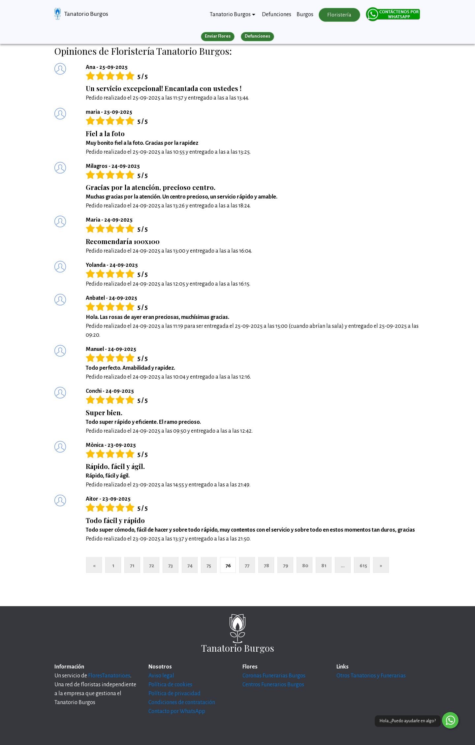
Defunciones (276, 14)
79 (285, 565)
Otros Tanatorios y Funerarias (371, 676)
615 (363, 565)
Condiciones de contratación (181, 702)
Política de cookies (170, 685)
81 (324, 565)
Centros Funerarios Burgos (273, 685)
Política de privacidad (174, 694)
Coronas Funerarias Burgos (273, 676)
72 (151, 565)
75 (208, 565)
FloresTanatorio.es (109, 676)
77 (247, 565)
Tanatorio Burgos (86, 14)
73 (170, 565)
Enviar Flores (218, 36)
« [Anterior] (94, 565)
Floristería (339, 15)
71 (132, 565)
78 (266, 565)
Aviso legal (161, 676)
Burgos (305, 14)
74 (190, 565)
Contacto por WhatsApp (176, 711)
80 (305, 565)
